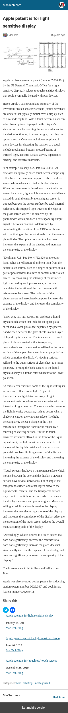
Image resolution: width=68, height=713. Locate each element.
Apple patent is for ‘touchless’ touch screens (31, 660)
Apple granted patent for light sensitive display (33, 638)
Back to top (59, 697)
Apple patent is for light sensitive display (29, 615)
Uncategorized (42, 683)
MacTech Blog (14, 627)
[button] (6, 610)
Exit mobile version (34, 707)
